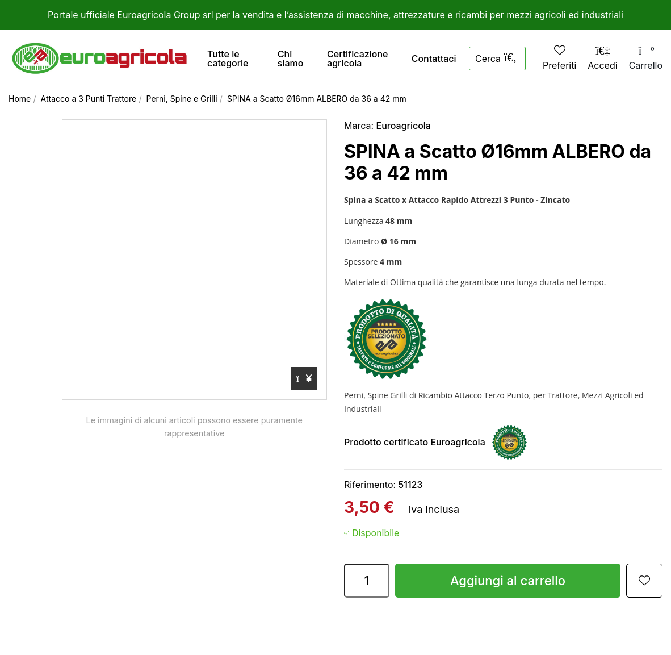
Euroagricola (403, 125)
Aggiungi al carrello (507, 580)
